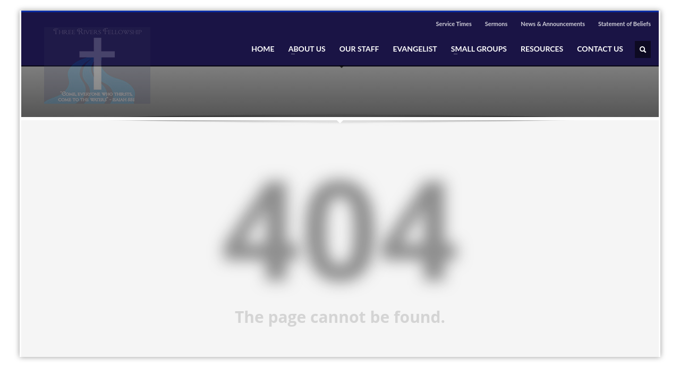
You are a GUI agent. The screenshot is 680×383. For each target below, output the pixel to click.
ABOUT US (304, 49)
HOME (262, 49)
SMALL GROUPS (476, 49)
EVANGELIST (415, 49)
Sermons (496, 23)
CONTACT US (600, 49)
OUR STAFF (359, 49)
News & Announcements (553, 23)
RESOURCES (542, 49)
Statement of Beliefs (624, 23)
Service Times (453, 23)
